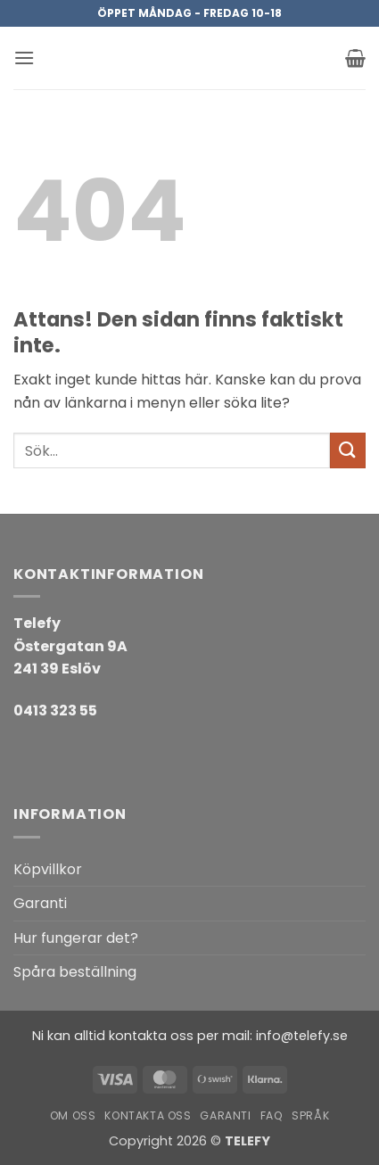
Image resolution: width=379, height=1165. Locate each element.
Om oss (73, 1115)
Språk (310, 1115)
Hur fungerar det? (75, 938)
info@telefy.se (302, 1036)
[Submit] (348, 450)
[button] (24, 57)
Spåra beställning (74, 972)
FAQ (272, 1115)
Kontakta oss (147, 1115)
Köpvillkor (47, 869)
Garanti (40, 903)
